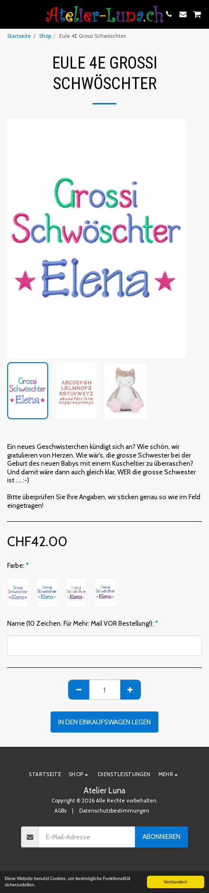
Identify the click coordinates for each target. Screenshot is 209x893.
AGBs (60, 810)
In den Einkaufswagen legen (104, 722)
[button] (10, 14)
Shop (45, 36)
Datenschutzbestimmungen (114, 810)
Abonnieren (161, 836)
